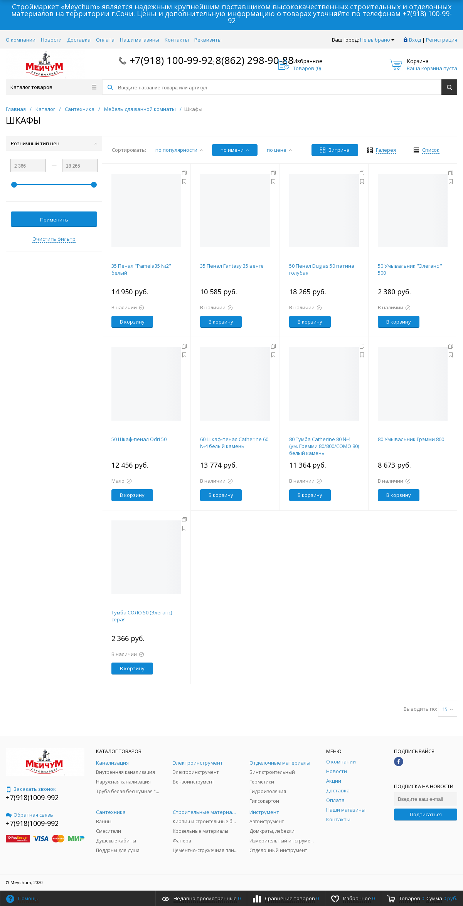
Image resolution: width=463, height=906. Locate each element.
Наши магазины (139, 39)
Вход (415, 39)
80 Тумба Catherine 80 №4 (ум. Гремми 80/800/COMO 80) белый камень (324, 446)
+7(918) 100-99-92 (171, 60)
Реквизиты (208, 39)
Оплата (105, 39)
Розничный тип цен (54, 143)
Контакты (177, 39)
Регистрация (441, 39)
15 (447, 709)
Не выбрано (377, 39)
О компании (20, 39)
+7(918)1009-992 (32, 797)
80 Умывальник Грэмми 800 (411, 439)
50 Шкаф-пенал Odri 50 (139, 439)
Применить (54, 219)
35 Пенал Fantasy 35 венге (232, 265)
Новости (51, 39)
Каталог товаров (53, 87)
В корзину (132, 321)
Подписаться (426, 814)
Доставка (79, 39)
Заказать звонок (31, 788)
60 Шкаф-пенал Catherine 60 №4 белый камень (234, 443)
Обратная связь (29, 814)
